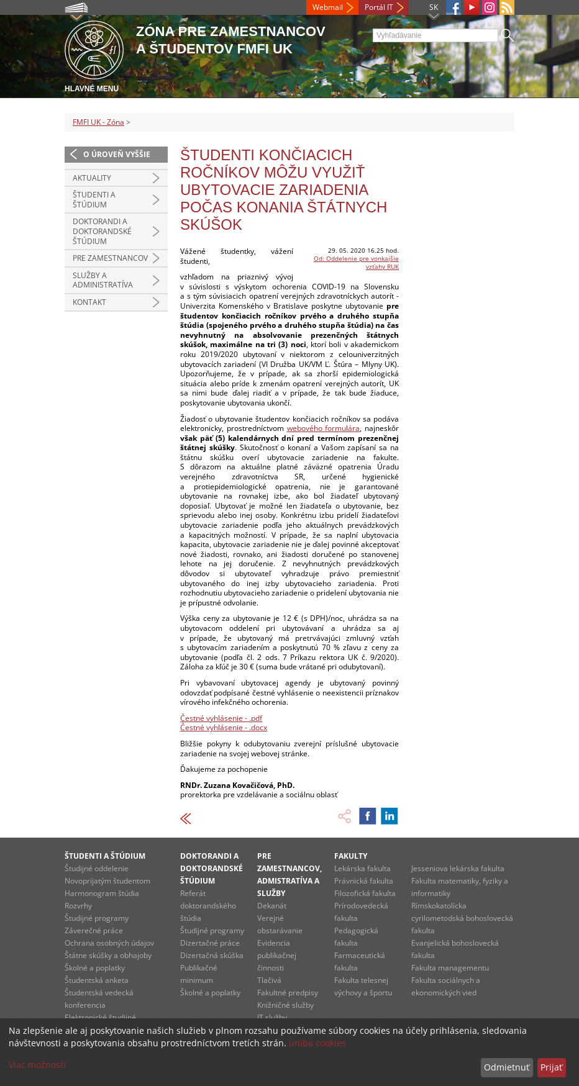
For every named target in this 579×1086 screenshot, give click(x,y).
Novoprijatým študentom (107, 881)
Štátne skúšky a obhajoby (108, 955)
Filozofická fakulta (365, 893)
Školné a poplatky (95, 967)
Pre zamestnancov (110, 258)
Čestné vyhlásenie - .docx (223, 727)
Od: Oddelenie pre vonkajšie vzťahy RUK (356, 262)
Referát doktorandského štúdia (208, 905)
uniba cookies (317, 1043)
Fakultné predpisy (287, 992)
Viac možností (37, 1064)
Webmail (327, 7)
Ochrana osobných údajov (109, 943)
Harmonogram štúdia (102, 893)
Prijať (551, 1067)
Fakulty (350, 856)
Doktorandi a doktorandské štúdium (102, 231)
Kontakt (89, 302)
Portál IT (379, 7)
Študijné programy (97, 918)
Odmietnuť (506, 1067)
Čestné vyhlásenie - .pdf (221, 718)
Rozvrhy (78, 905)
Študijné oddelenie (97, 868)
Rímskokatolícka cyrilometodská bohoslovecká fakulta (462, 918)
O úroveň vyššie (116, 154)
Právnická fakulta (363, 881)
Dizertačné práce (210, 943)
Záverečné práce (94, 930)
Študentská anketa (97, 980)
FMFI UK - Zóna (98, 122)
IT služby (272, 1017)
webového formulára (323, 428)
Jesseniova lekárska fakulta (457, 868)
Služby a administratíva (103, 280)
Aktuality (92, 178)
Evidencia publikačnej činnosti (276, 955)
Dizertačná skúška (212, 955)
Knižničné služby (285, 1005)
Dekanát (271, 905)
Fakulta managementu (450, 967)
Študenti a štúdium (94, 199)
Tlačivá (269, 980)
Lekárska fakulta (362, 868)
